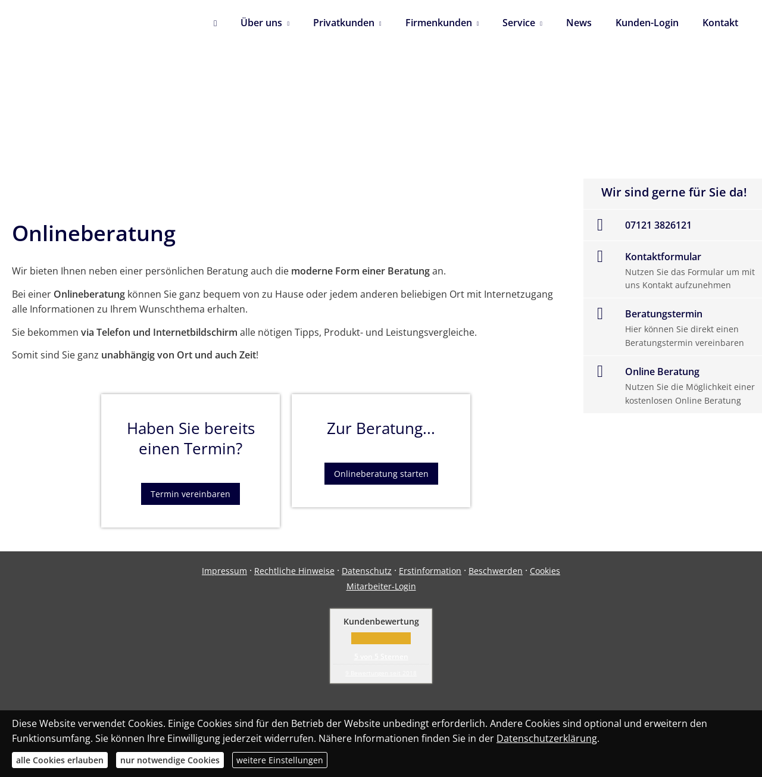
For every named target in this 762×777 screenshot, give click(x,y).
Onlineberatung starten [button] (381, 473)
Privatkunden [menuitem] (343, 22)
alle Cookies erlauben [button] (60, 760)
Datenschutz (367, 570)
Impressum (224, 570)
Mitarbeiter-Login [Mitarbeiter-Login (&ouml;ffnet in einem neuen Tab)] (381, 586)
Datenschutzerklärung (546, 738)
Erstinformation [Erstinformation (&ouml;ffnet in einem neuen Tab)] (430, 570)
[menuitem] (215, 24)
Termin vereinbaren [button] (190, 494)
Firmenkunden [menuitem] (438, 22)
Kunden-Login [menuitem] (647, 22)
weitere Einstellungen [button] (279, 760)
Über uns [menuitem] (261, 22)
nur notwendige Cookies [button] (170, 760)
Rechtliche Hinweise (294, 570)
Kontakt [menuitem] (720, 22)
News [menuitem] (579, 22)
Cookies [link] (545, 570)
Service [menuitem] (518, 22)
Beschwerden (496, 570)
